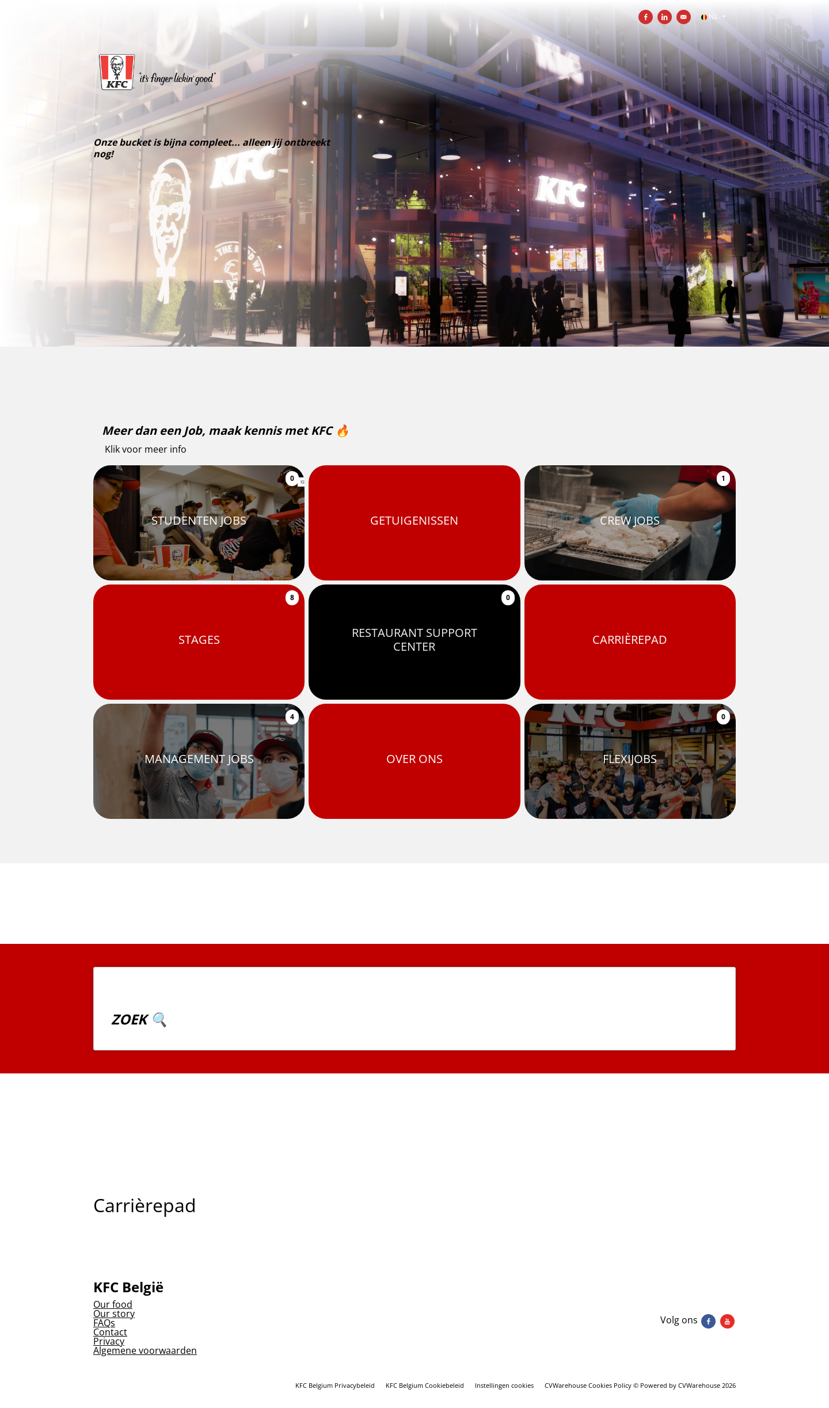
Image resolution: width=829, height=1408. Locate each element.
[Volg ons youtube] (727, 1320)
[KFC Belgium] (221, 88)
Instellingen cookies (504, 1385)
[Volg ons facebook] (709, 1320)
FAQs (104, 1322)
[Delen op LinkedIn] (664, 17)
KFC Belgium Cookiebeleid (425, 1385)
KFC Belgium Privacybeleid (335, 1385)
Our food (112, 1304)
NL (710, 16)
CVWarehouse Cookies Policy (588, 1385)
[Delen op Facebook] (645, 17)
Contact (110, 1332)
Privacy (108, 1341)
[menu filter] (414, 0)
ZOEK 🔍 (139, 1019)
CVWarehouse (699, 1385)
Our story (114, 1313)
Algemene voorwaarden (145, 1350)
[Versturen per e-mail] (683, 17)
